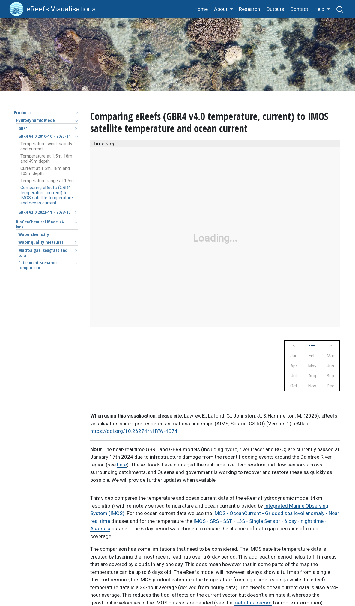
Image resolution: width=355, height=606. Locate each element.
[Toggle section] (74, 113)
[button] (223, 9)
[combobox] (340, 9)
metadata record (253, 603)
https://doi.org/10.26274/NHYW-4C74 (134, 431)
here (122, 465)
